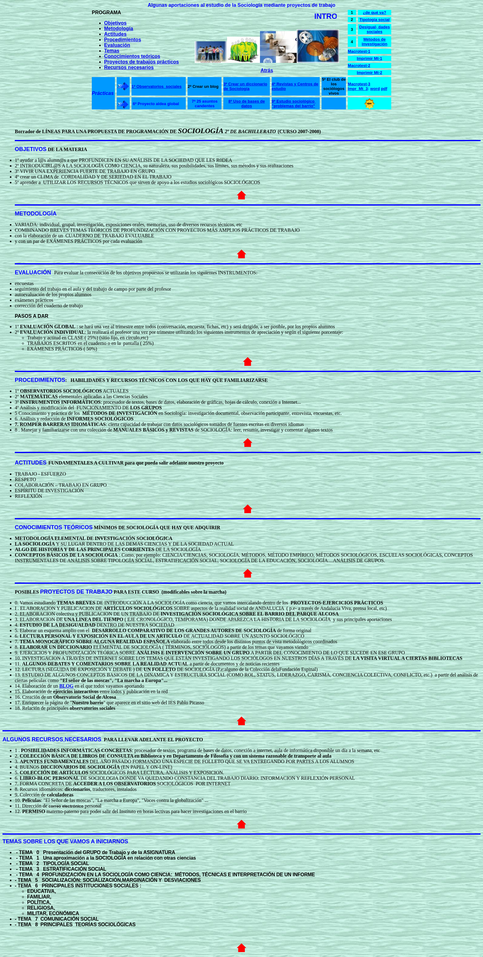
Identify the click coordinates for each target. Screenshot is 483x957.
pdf (384, 88)
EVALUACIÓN (33, 272)
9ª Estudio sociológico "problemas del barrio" (294, 103)
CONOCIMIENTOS (38, 527)
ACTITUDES (31, 463)
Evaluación (117, 45)
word (375, 88)
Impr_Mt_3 (358, 88)
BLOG (66, 686)
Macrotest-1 (359, 51)
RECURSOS (47, 739)
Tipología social (374, 19)
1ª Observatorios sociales (156, 86)
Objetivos (115, 23)
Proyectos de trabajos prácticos (141, 61)
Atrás (267, 70)
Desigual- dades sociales (374, 29)
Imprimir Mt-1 (369, 58)
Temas (112, 50)
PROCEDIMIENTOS (40, 380)
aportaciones (183, 5)
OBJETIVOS (31, 149)
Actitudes (115, 34)
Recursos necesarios (129, 67)
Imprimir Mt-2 (369, 72)
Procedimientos (122, 39)
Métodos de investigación (374, 41)
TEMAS (12, 841)
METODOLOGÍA (36, 214)
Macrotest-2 (359, 65)
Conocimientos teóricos (132, 56)
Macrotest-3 (359, 84)
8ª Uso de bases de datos (246, 103)
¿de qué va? (374, 12)
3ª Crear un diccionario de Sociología (245, 86)
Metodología (118, 28)
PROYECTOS (57, 592)
